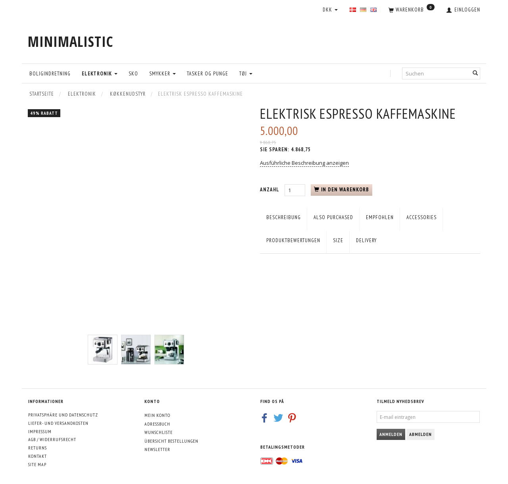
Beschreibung (283, 217)
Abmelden (420, 434)
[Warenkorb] (412, 10)
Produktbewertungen (293, 240)
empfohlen (380, 217)
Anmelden (390, 434)
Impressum (40, 431)
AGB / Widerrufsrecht (52, 439)
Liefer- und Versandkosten (58, 423)
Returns (37, 448)
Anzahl (270, 189)
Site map (37, 464)
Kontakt (37, 456)
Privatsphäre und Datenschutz (63, 415)
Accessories (421, 217)
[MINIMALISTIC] (70, 41)
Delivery (366, 240)
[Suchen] (475, 73)
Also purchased (333, 217)
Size (338, 240)
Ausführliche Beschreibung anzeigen (304, 162)
